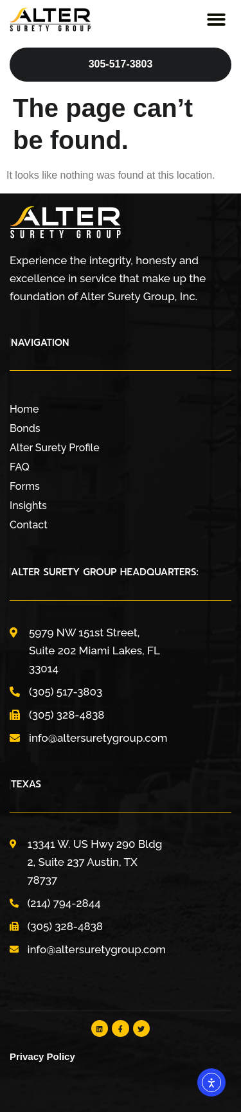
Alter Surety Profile (55, 448)
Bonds (25, 428)
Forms (25, 486)
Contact (29, 525)
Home (24, 409)
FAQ (20, 467)
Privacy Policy (42, 1056)
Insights (28, 505)
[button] (217, 20)
